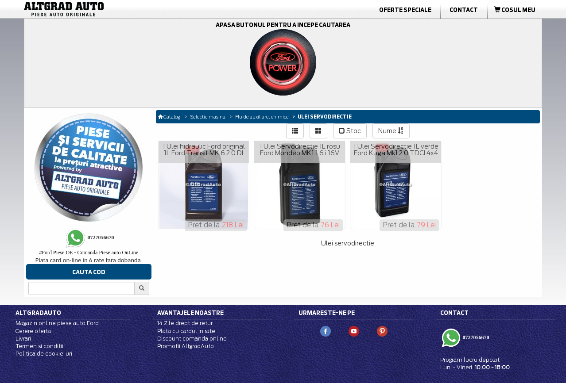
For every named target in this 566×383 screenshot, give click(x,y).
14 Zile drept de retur (185, 323)
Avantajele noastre (190, 312)
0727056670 (475, 337)
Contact (464, 9)
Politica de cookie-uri (44, 353)
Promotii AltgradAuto (185, 346)
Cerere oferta (33, 331)
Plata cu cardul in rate (186, 331)
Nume (391, 130)
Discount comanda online (192, 338)
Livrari (23, 338)
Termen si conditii (39, 346)
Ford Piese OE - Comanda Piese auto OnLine (88, 252)
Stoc (350, 130)
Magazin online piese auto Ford (57, 323)
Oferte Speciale (405, 9)
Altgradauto (38, 312)
